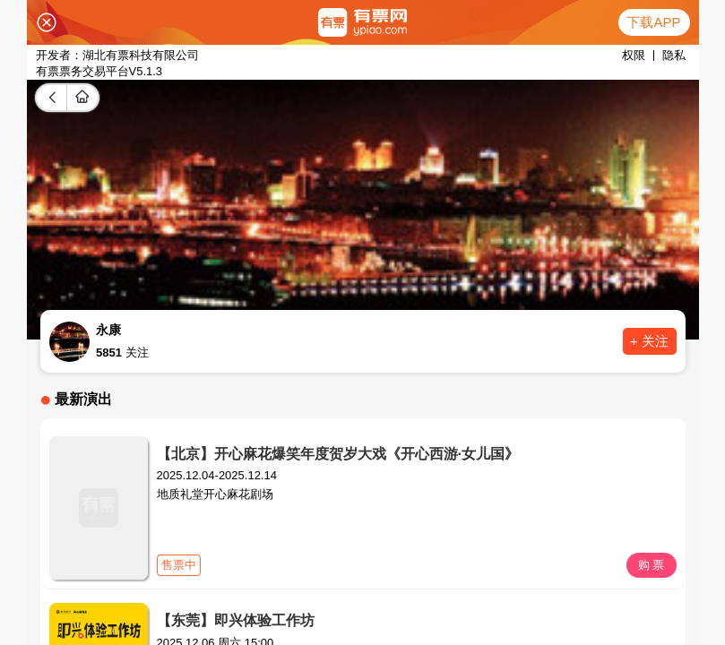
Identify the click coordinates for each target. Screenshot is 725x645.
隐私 (674, 55)
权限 (633, 55)
